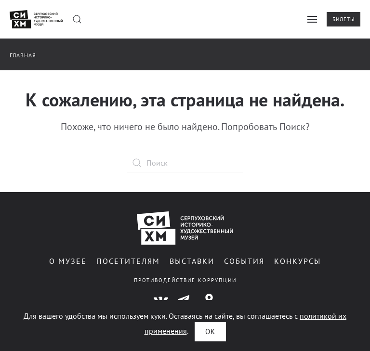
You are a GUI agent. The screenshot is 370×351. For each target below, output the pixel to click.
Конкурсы (297, 261)
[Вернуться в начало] (36, 19)
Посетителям (128, 261)
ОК (210, 331)
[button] (77, 19)
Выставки (192, 261)
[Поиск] (185, 162)
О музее (68, 261)
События (244, 261)
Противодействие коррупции (185, 280)
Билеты (343, 19)
